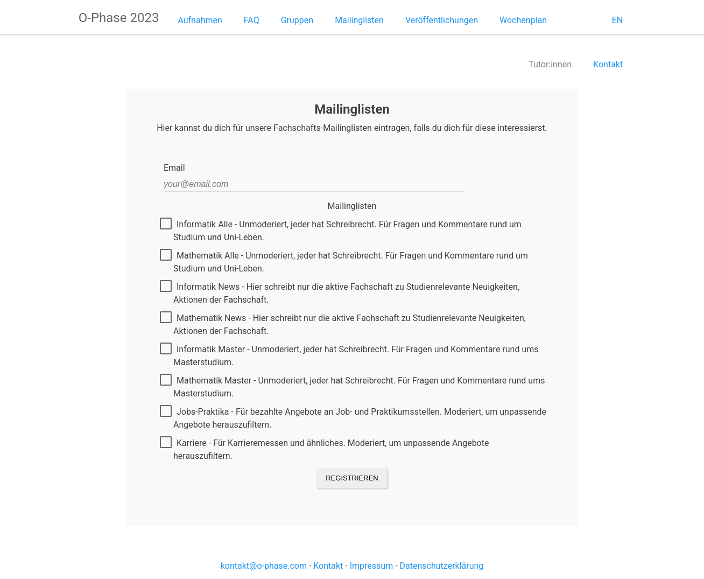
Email (174, 168)
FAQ (251, 20)
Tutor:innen (550, 64)
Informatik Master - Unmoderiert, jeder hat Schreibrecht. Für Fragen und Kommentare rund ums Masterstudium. (351, 355)
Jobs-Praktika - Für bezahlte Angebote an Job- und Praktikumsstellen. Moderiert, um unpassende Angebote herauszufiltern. (355, 418)
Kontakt (608, 64)
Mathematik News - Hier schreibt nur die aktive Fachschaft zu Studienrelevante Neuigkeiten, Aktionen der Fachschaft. (345, 324)
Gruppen (297, 20)
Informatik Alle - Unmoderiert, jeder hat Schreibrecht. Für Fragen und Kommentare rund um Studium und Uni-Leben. (343, 230)
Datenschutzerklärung (442, 566)
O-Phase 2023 (119, 17)
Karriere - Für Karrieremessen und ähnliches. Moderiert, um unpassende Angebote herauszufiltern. (326, 449)
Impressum (371, 566)
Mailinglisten (359, 20)
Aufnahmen (200, 20)
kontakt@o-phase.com (264, 566)
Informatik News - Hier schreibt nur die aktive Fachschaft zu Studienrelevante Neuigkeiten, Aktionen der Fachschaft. (341, 293)
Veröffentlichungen (441, 20)
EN (617, 20)
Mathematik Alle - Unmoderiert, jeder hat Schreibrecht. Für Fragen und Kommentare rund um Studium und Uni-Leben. (346, 262)
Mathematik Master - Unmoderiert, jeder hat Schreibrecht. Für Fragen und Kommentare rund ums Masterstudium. (354, 387)
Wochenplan (523, 20)
